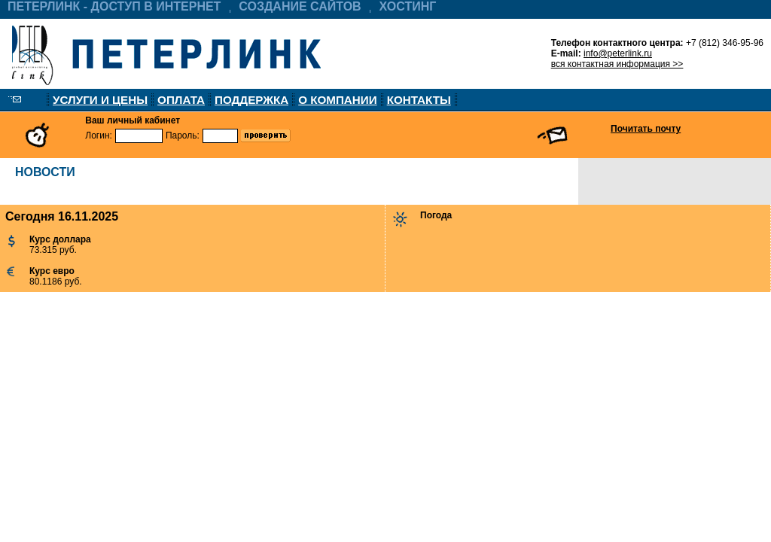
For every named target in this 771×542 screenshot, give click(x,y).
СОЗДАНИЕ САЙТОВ (300, 6)
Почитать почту (646, 128)
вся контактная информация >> (617, 64)
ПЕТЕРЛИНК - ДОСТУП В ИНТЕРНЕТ (114, 6)
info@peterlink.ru (618, 53)
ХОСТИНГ (408, 6)
